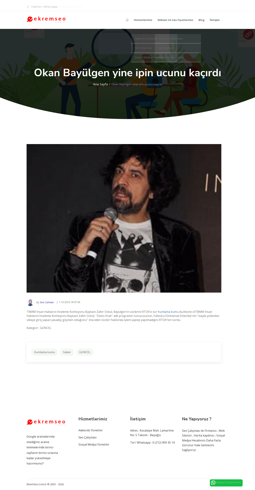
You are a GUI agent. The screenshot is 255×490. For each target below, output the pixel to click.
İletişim (215, 20)
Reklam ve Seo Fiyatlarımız (175, 20)
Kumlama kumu (168, 312)
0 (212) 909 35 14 (71, 6)
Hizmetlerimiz (143, 20)
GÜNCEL (84, 352)
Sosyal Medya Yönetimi (93, 444)
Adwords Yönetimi (90, 430)
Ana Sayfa (100, 84)
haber (67, 352)
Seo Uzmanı (47, 302)
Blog (202, 20)
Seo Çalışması (87, 437)
